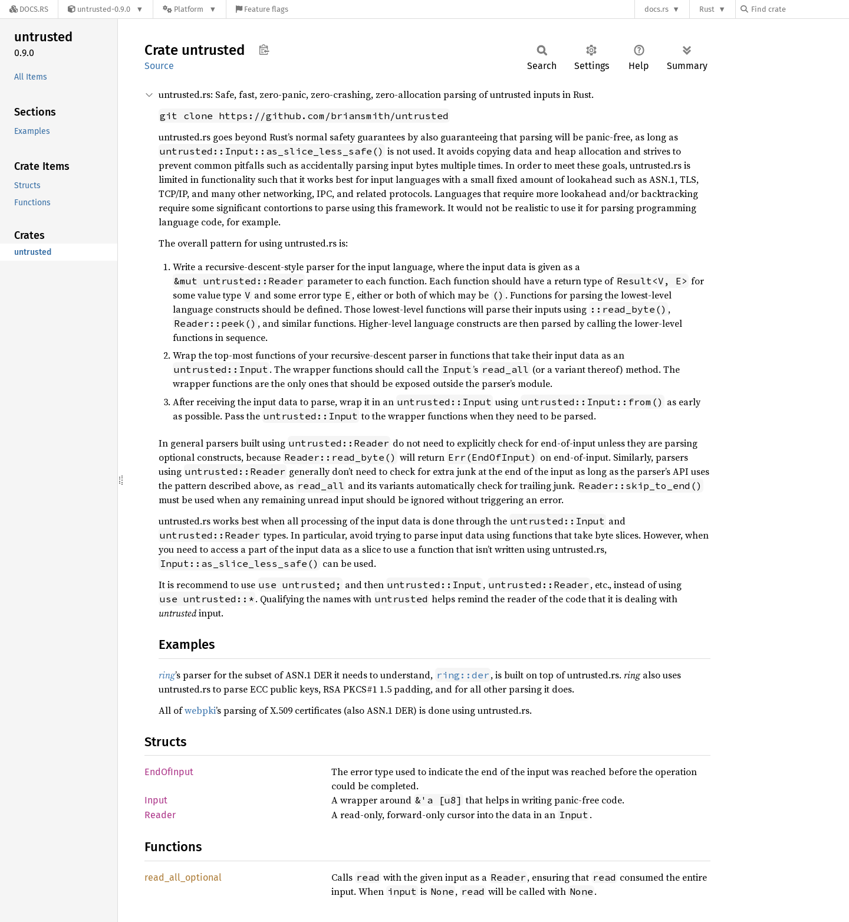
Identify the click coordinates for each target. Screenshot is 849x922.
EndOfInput (168, 771)
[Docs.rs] (29, 9)
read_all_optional (183, 877)
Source (159, 65)
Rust (707, 9)
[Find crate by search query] (799, 9)
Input (155, 800)
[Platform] (189, 9)
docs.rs (656, 9)
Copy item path (264, 50)
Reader (160, 815)
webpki (200, 710)
